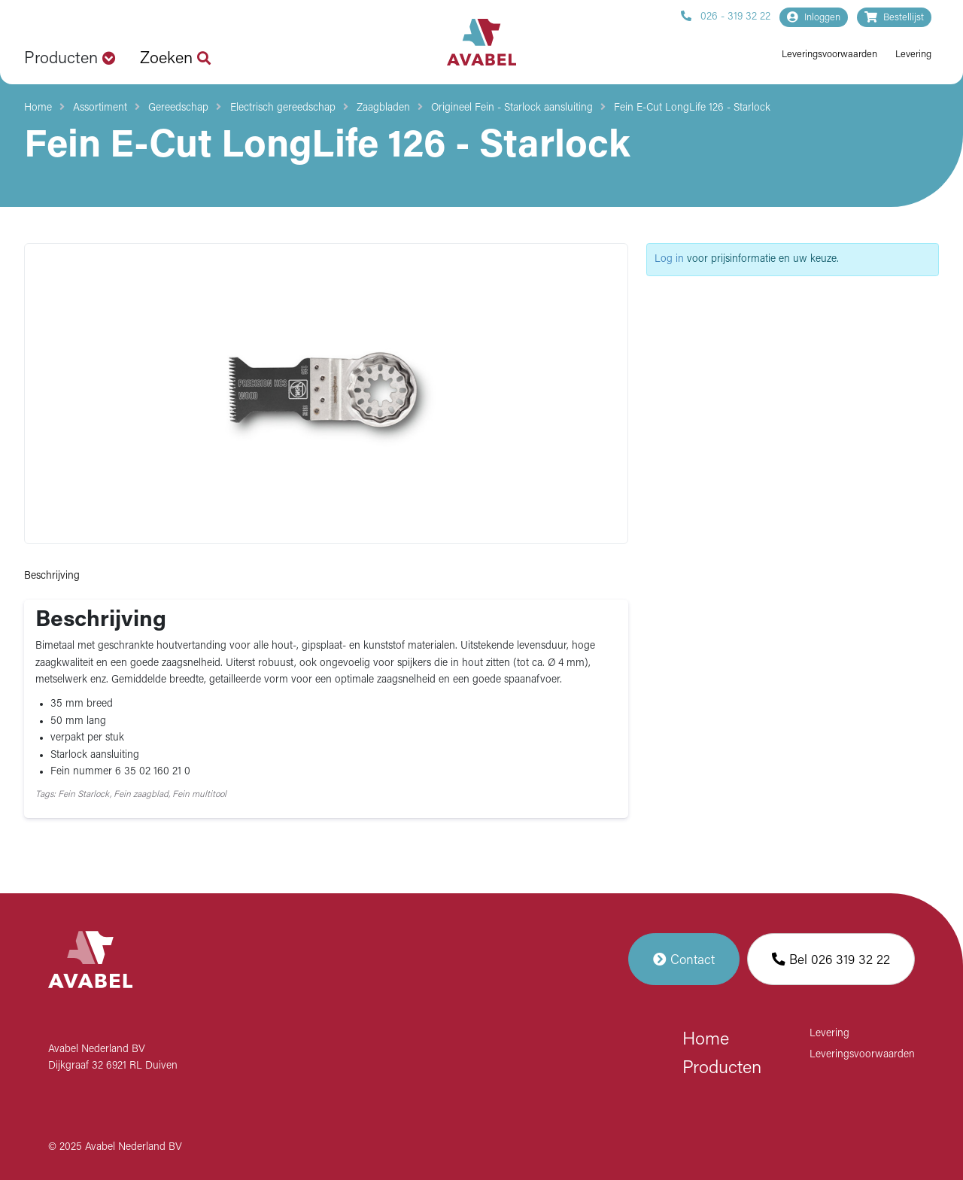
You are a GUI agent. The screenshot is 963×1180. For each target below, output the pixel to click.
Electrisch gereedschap (283, 108)
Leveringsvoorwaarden (829, 54)
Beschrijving (52, 576)
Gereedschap (178, 108)
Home (38, 108)
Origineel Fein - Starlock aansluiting (512, 108)
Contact (684, 959)
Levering (913, 54)
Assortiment (100, 108)
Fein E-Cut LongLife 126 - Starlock (692, 108)
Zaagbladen (383, 108)
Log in (669, 259)
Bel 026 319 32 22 (831, 959)
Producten (721, 1069)
